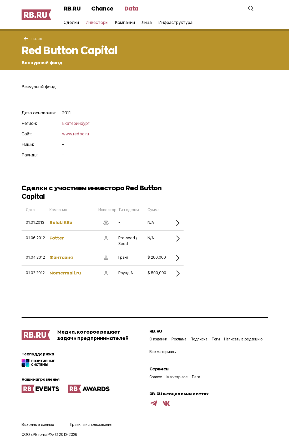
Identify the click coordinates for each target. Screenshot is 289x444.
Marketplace (177, 377)
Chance (102, 8)
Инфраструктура (175, 22)
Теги (216, 339)
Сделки (71, 22)
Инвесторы (96, 22)
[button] (251, 8)
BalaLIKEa (60, 222)
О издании (158, 339)
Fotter (56, 238)
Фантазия (61, 257)
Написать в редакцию (243, 339)
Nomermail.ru (65, 272)
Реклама (178, 339)
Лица (146, 22)
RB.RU (72, 8)
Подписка (199, 339)
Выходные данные (38, 424)
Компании (125, 22)
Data (131, 8)
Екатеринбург (76, 123)
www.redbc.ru (75, 133)
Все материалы (162, 351)
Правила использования (91, 424)
